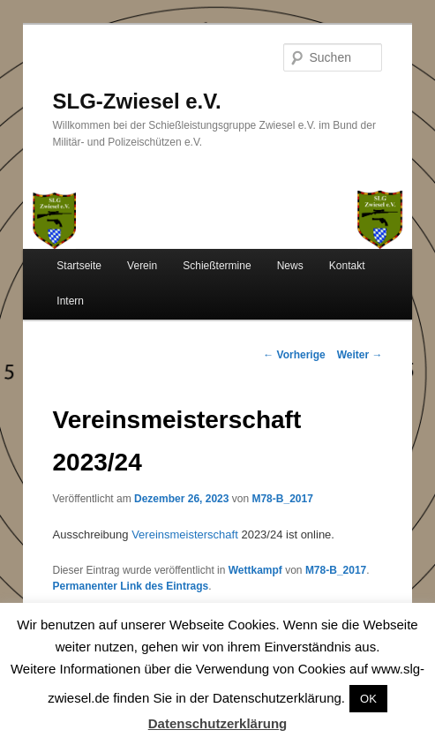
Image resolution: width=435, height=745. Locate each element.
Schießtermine (217, 266)
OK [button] (368, 698)
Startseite (78, 266)
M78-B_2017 (281, 499)
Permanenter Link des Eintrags (131, 586)
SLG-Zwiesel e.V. (137, 101)
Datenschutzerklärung (218, 723)
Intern (70, 301)
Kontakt (347, 266)
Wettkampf (255, 570)
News (290, 266)
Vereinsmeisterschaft (184, 534)
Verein (142, 266)
